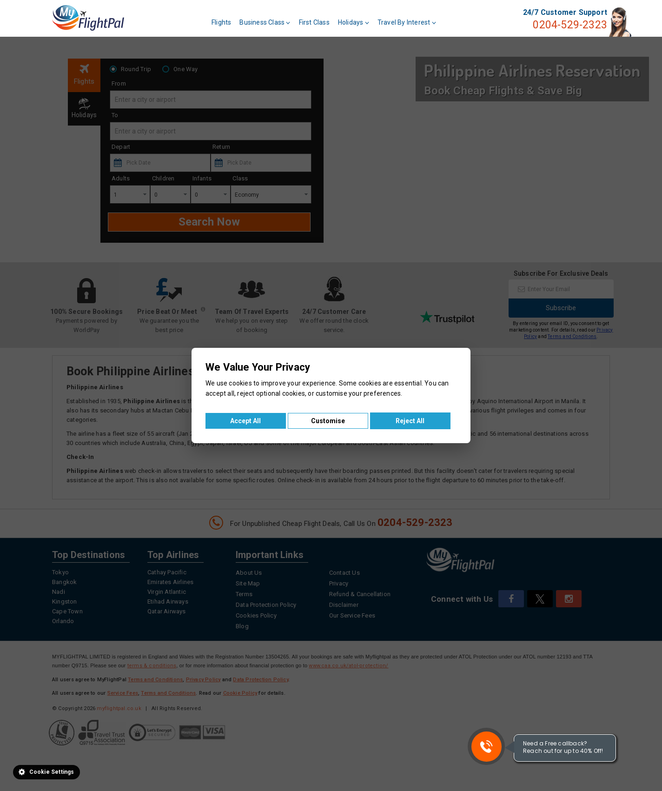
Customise (328, 421)
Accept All (245, 421)
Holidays (353, 22)
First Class (314, 22)
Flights (221, 22)
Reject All (410, 421)
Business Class (264, 22)
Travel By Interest (406, 22)
